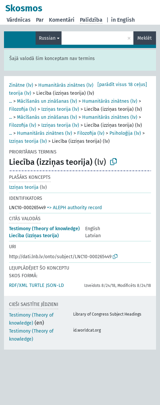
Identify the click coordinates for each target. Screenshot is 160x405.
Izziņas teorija (24, 187)
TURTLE (36, 285)
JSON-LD (55, 285)
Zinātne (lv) (21, 85)
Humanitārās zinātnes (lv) (65, 85)
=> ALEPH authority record (74, 208)
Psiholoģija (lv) (125, 133)
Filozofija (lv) (22, 109)
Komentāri (62, 20)
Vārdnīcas (19, 20)
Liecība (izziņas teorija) (34, 236)
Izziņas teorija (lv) (60, 109)
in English (123, 20)
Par (40, 20)
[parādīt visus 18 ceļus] (122, 84)
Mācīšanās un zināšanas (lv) (47, 101)
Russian (47, 38)
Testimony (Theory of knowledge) (44, 229)
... (10, 101)
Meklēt (144, 38)
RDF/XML (18, 285)
